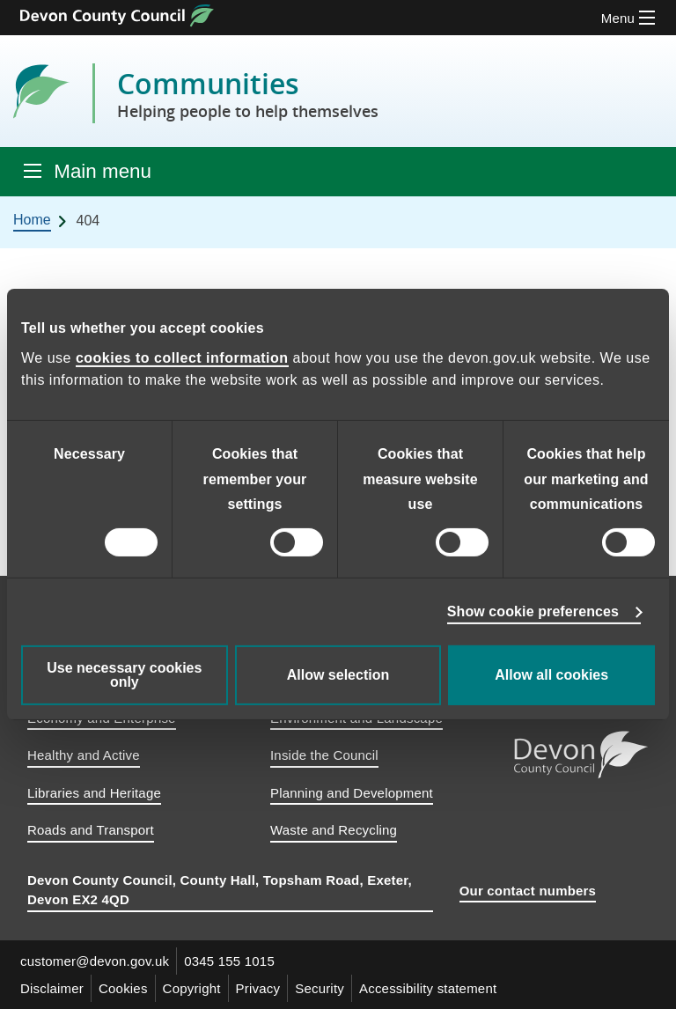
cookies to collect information (182, 357)
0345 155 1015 (229, 961)
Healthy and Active (83, 755)
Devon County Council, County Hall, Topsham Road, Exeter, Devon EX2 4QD (219, 890)
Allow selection (338, 674)
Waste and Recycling (333, 829)
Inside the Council (324, 755)
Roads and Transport (90, 829)
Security (319, 988)
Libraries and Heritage (94, 792)
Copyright (192, 988)
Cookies (123, 988)
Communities (247, 93)
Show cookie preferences (533, 611)
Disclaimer (52, 988)
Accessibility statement (427, 988)
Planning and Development (351, 792)
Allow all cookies (551, 674)
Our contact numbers (528, 890)
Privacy (258, 988)
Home (32, 219)
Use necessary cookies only (124, 674)
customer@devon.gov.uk (94, 961)
